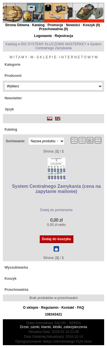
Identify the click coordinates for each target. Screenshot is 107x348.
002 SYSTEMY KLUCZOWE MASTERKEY (53, 44)
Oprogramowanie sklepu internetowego (45, 341)
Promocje (55, 25)
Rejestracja (64, 36)
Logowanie (43, 36)
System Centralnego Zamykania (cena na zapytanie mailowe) (56, 189)
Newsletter (13, 98)
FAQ (80, 308)
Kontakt (67, 308)
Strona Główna (17, 25)
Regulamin (49, 308)
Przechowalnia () (53, 29)
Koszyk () (91, 25)
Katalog (38, 25)
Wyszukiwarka (16, 267)
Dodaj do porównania (56, 210)
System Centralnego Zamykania (68, 46)
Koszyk (11, 279)
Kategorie (12, 65)
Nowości (73, 25)
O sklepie (30, 308)
